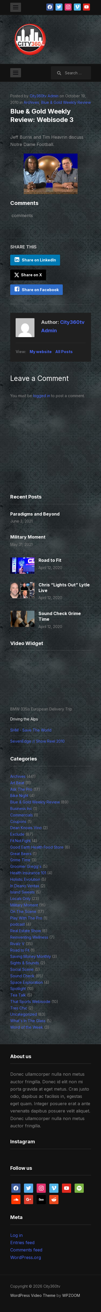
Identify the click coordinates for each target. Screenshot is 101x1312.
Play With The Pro (26, 918)
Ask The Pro (21, 789)
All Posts (64, 351)
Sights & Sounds (24, 963)
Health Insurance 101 (28, 873)
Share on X (28, 275)
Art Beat (17, 782)
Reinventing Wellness (29, 937)
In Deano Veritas (24, 885)
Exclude (17, 834)
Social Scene (22, 969)
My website (41, 351)
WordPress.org (25, 1257)
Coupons (18, 821)
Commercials (21, 815)
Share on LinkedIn (39, 260)
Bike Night (19, 795)
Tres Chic (18, 1008)
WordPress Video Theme (32, 1295)
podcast (17, 924)
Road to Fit (50, 560)
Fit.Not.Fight (20, 840)
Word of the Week (26, 1027)
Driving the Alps (24, 719)
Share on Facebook (40, 289)
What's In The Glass (28, 1020)
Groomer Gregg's (25, 866)
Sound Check (22, 976)
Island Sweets (22, 892)
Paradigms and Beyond (35, 514)
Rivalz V (17, 943)
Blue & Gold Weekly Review (66, 102)
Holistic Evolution (25, 879)
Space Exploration (26, 982)
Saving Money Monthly (30, 956)
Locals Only (20, 898)
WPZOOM (71, 1295)
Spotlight (18, 988)
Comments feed (26, 1250)
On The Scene (23, 911)
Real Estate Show (25, 930)
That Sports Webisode (30, 1001)
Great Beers (21, 853)
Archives (31, 102)
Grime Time (20, 860)
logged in (41, 395)
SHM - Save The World (30, 730)
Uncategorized (23, 1014)
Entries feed (22, 1242)
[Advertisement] (44, 454)
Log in (16, 1235)
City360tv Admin (44, 96)
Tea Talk (18, 995)
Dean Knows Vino (26, 827)
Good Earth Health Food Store (37, 847)
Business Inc (21, 808)
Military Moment (28, 537)
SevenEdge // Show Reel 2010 (37, 741)
